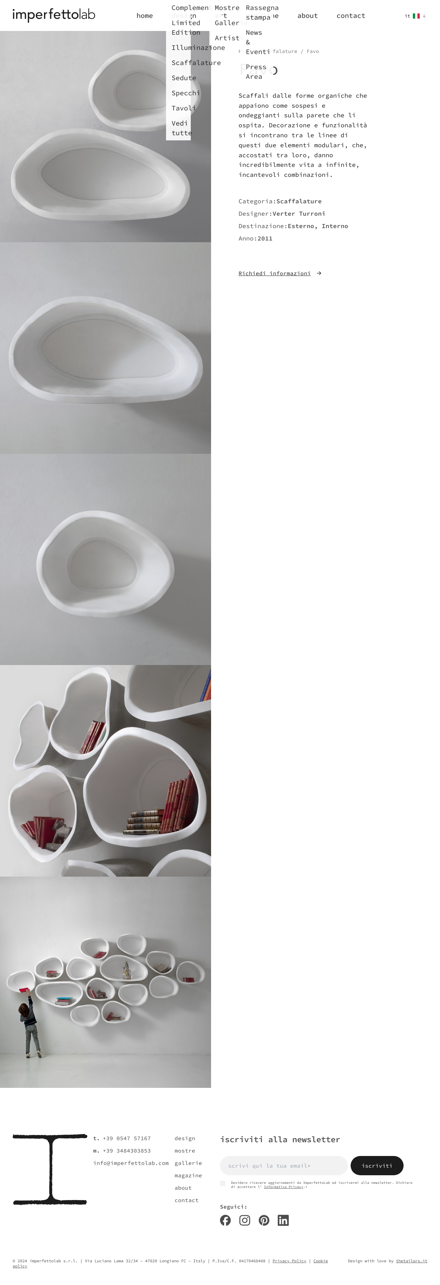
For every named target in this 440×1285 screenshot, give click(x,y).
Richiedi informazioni (280, 273)
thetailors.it (411, 1260)
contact (187, 1200)
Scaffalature (278, 51)
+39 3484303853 (127, 1150)
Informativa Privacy (283, 1187)
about (183, 1187)
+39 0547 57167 (127, 1138)
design (185, 1138)
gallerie (188, 1162)
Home (245, 51)
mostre (185, 1150)
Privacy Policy (289, 1260)
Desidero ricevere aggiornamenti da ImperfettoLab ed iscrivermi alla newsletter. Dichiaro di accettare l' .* (316, 1185)
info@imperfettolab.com (131, 1162)
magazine (188, 1175)
